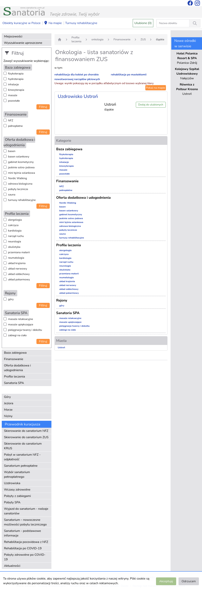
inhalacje (13, 84)
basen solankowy (18, 156)
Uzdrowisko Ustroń (78, 96)
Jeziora (8, 403)
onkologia (97, 39)
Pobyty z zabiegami (17, 496)
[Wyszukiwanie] (194, 23)
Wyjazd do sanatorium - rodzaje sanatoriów (26, 511)
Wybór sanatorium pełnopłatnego (17, 474)
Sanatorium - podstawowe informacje (22, 533)
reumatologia (16, 258)
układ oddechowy (19, 274)
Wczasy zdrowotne (17, 489)
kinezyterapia (16, 90)
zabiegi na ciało (17, 335)
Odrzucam (189, 581)
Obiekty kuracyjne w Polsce (22, 23)
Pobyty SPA (12, 502)
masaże (12, 95)
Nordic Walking (17, 178)
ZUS (143, 39)
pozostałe (14, 101)
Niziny (8, 416)
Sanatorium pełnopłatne (21, 466)
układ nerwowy (17, 268)
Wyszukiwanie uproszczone (23, 43)
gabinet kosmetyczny (21, 162)
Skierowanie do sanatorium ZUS (26, 437)
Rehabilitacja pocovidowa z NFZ (26, 542)
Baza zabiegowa (15, 353)
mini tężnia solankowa (21, 173)
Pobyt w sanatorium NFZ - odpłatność (22, 457)
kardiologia (15, 230)
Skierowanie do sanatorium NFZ (26, 431)
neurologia (14, 241)
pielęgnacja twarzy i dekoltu (25, 330)
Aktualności (12, 566)
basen (12, 151)
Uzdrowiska (12, 483)
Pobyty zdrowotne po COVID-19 (24, 557)
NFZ (10, 120)
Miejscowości (13, 36)
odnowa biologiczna (20, 184)
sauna (11, 194)
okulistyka (14, 247)
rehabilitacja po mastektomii (129, 74)
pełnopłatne (15, 126)
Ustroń (61, 347)
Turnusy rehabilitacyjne (81, 23)
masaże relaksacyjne (20, 319)
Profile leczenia (14, 376)
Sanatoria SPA (14, 383)
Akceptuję (166, 581)
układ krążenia (17, 263)
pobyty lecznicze (18, 189)
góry (11, 299)
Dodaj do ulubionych (150, 104)
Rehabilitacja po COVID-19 (23, 548)
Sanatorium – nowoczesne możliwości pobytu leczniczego (25, 522)
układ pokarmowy (19, 279)
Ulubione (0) (143, 23)
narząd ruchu (16, 236)
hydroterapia (15, 79)
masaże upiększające (20, 324)
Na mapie (53, 23)
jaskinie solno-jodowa (21, 167)
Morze (8, 410)
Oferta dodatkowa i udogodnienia (17, 367)
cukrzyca (13, 225)
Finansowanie (13, 359)
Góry (7, 397)
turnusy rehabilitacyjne (22, 200)
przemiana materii (19, 252)
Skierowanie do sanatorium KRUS (23, 446)
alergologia (15, 220)
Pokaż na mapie (155, 88)
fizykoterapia (15, 73)
